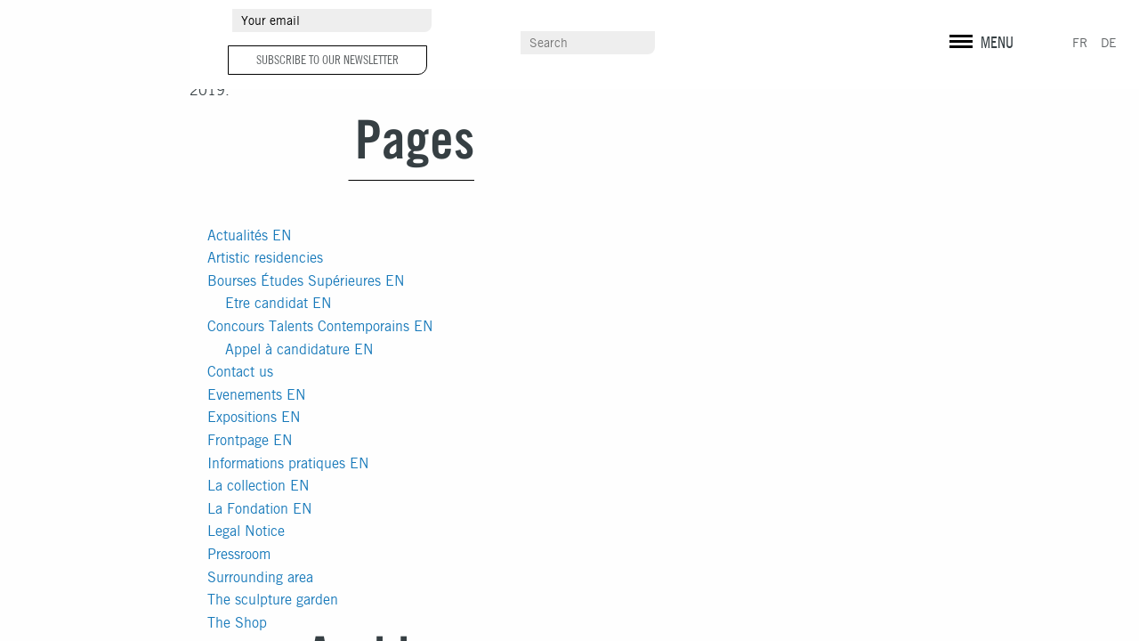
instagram (957, 22)
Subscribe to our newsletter (327, 60)
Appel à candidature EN (299, 349)
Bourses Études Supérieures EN (306, 280)
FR (1079, 43)
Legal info (968, 53)
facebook (987, 22)
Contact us (240, 371)
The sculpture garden (272, 599)
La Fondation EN (259, 508)
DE (1109, 43)
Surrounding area (260, 577)
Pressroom (239, 554)
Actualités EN (249, 235)
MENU (997, 42)
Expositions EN (254, 417)
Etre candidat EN (278, 303)
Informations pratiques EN (288, 463)
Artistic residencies (265, 257)
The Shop (237, 622)
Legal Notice (246, 531)
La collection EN (258, 485)
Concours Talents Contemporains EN (320, 326)
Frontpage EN (250, 440)
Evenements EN (256, 394)
